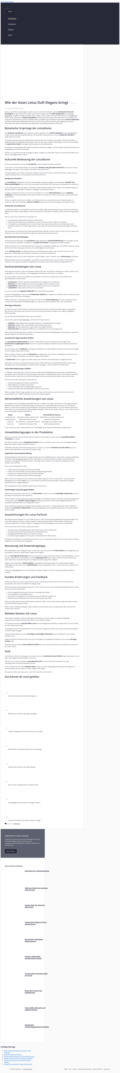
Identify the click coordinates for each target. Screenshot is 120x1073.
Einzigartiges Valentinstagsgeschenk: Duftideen (37, 1026)
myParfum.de (28, 1069)
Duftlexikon (12, 24)
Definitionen (12, 19)
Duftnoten (26, 320)
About (10, 35)
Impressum (106, 1069)
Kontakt (75, 1069)
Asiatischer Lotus (21, 459)
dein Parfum (16, 570)
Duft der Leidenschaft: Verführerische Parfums (33, 957)
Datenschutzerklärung (84, 1069)
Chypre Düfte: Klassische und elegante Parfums (35, 1009)
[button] (6, 42)
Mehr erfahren (10, 851)
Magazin (11, 29)
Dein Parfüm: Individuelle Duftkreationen (34, 940)
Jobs (70, 1069)
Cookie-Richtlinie (97, 1069)
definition (17, 824)
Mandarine (8, 116)
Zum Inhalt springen (7, 2)
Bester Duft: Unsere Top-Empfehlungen (33, 992)
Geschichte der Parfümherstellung (37, 871)
